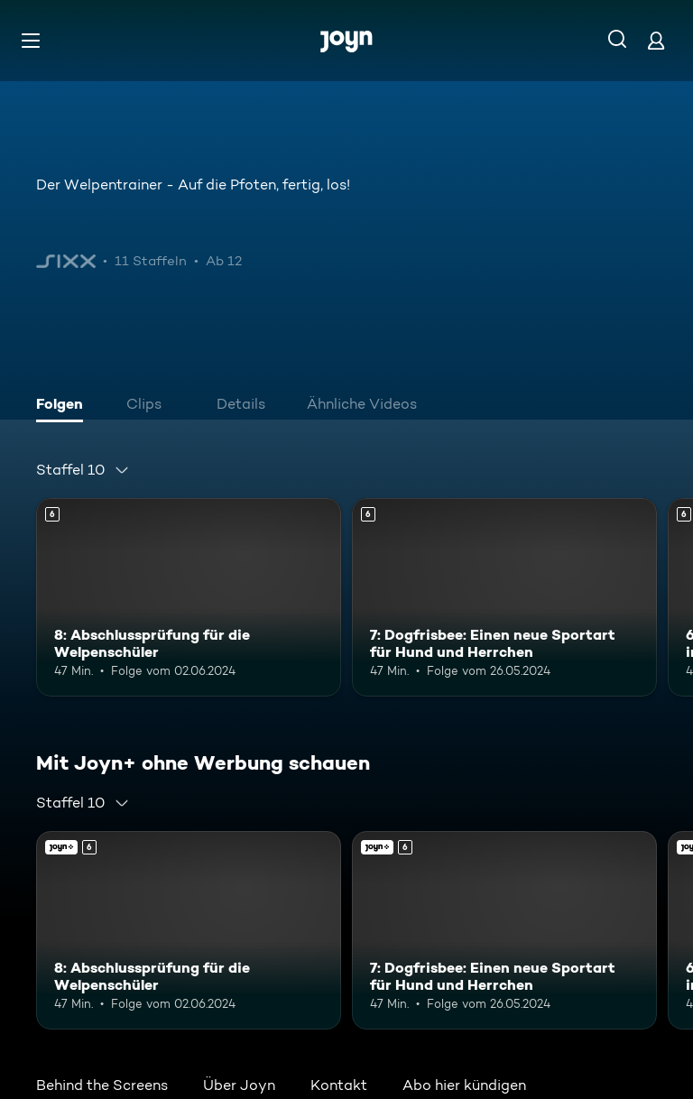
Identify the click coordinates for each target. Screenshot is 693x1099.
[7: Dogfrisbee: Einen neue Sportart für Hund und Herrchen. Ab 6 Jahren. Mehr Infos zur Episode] (504, 597)
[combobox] (83, 470)
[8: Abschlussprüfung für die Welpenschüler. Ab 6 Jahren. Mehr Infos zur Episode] (188, 597)
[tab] (64, 406)
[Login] (656, 40)
